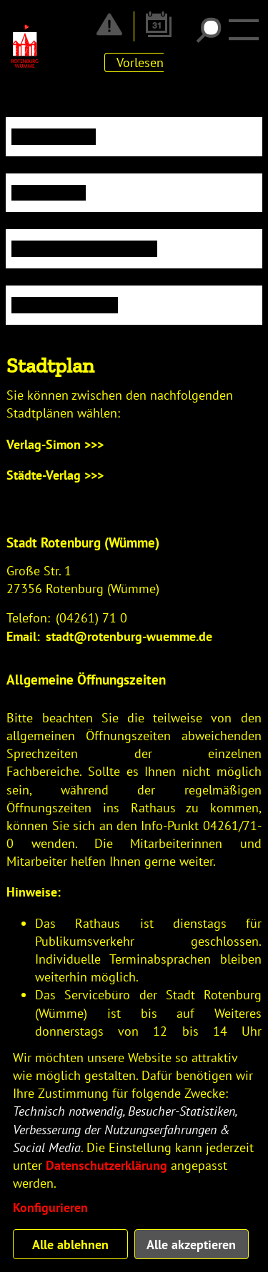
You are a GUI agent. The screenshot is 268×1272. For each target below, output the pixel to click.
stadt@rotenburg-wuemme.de (129, 636)
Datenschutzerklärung (106, 1165)
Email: (23, 636)
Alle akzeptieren (191, 1244)
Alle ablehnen (70, 1244)
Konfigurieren (50, 1207)
